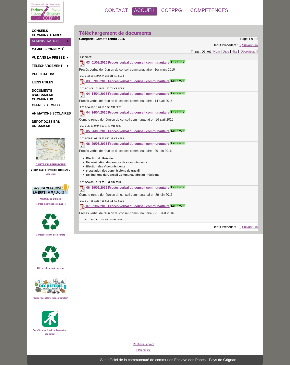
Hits (234, 51)
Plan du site (143, 350)
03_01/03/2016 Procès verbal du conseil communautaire (127, 62)
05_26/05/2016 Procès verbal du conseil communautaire (127, 131)
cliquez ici (51, 174)
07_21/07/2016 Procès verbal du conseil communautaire (127, 206)
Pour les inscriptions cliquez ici (50, 204)
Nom (216, 51)
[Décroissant (248, 51)
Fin (255, 45)
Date (226, 51)
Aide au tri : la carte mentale (51, 268)
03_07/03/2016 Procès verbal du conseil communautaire (127, 81)
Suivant (247, 45)
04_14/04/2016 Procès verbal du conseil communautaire (127, 93)
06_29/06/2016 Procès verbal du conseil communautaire (127, 143)
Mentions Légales (143, 344)
